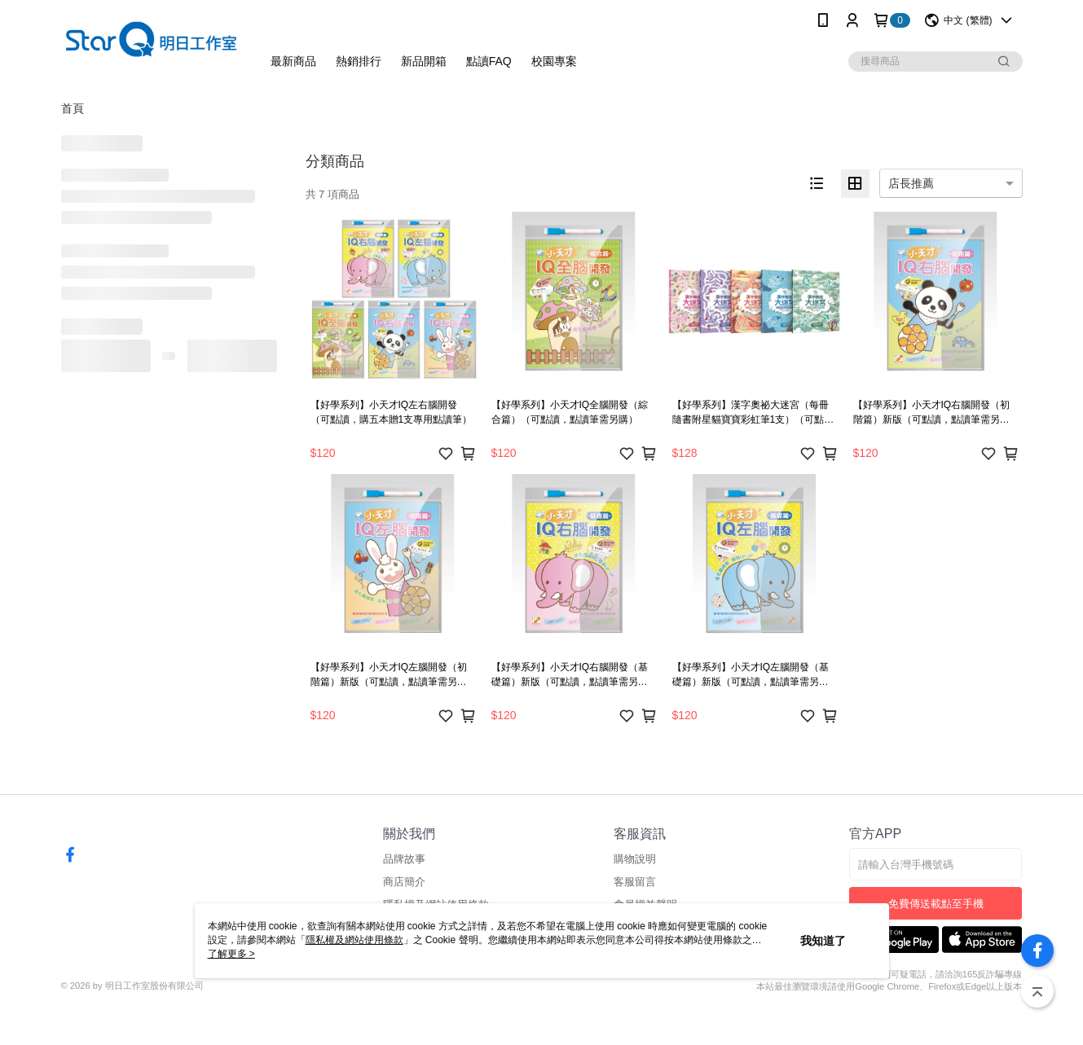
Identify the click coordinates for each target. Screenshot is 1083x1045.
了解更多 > (231, 953)
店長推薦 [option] (911, 183)
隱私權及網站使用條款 (354, 940)
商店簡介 (404, 882)
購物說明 (635, 859)
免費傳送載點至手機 (936, 904)
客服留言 (635, 882)
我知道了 (823, 940)
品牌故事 (404, 859)
